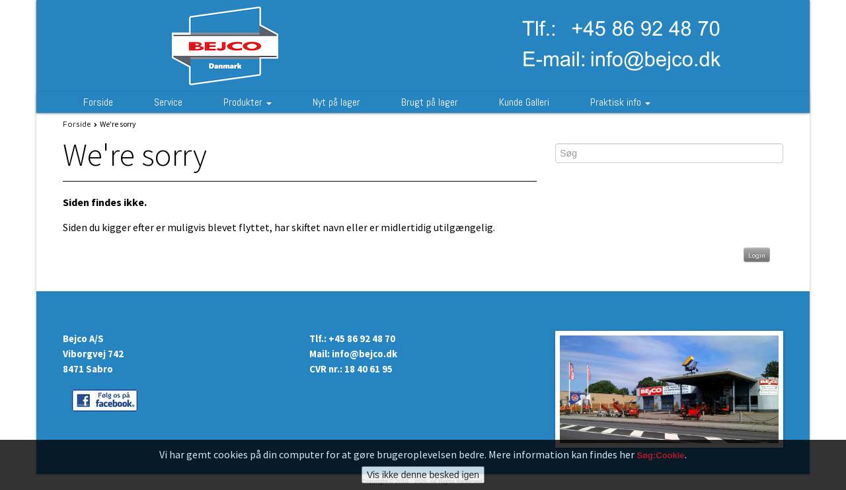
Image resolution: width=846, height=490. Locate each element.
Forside (98, 102)
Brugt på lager (429, 102)
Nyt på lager (336, 102)
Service (168, 102)
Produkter (247, 102)
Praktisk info (620, 102)
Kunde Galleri (524, 102)
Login (756, 255)
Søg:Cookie (660, 455)
